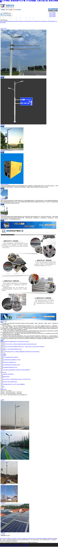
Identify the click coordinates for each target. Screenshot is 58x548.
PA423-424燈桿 (4, 199)
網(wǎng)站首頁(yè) (4, 538)
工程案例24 (3, 460)
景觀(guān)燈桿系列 (24, 21)
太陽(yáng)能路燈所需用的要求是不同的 (9, 367)
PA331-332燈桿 (4, 215)
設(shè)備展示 (3, 354)
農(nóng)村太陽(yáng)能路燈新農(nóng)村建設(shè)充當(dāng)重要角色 (15, 369)
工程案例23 (3, 484)
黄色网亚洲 (2, 546)
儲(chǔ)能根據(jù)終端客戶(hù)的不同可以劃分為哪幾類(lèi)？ (13, 384)
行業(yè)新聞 (3, 355)
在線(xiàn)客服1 (52, 12)
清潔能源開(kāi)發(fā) (5, 376)
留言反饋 (31, 18)
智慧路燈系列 (52, 21)
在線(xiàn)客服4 (52, 16)
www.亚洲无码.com (17, 546)
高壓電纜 (2, 535)
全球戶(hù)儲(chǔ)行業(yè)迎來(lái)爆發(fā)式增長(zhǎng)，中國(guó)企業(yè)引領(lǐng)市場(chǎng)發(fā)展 (22, 346)
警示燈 (5, 535)
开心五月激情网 (24, 546)
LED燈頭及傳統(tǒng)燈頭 (44, 21)
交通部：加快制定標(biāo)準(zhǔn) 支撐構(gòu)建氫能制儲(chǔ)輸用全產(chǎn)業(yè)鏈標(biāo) (20, 351)
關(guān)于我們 (7, 18)
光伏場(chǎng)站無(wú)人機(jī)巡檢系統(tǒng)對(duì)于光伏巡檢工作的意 (15, 379)
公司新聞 (18, 18)
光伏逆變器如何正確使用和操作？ (8, 374)
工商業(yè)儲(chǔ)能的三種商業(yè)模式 (9, 381)
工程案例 (28, 18)
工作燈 (8, 535)
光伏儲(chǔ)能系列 (4, 184)
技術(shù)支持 (23, 18)
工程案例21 (3, 532)
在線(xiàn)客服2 (52, 14)
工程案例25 (3, 430)
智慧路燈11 (3, 150)
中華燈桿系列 (36, 21)
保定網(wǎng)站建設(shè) (32, 542)
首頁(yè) (1, 18)
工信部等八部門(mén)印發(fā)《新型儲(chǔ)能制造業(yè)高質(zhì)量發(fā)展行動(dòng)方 (19, 344)
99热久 (11, 546)
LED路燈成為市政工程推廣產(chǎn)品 (8, 362)
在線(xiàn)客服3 (52, 15)
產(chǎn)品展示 (13, 18)
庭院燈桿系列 (31, 21)
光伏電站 (3, 386)
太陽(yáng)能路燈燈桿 (4, 21)
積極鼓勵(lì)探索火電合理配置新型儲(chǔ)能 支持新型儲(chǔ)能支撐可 (15, 341)
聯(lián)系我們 (36, 18)
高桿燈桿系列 (17, 21)
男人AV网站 (7, 546)
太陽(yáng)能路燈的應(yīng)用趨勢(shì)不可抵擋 (10, 359)
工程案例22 (3, 502)
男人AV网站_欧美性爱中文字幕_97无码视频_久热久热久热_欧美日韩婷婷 (15, 544)
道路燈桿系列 (11, 21)
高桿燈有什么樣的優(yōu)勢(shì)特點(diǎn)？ (10, 357)
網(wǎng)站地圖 (53, 538)
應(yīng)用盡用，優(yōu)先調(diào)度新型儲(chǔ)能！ (11, 349)
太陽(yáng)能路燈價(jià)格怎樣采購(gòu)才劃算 (10, 364)
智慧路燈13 (3, 76)
